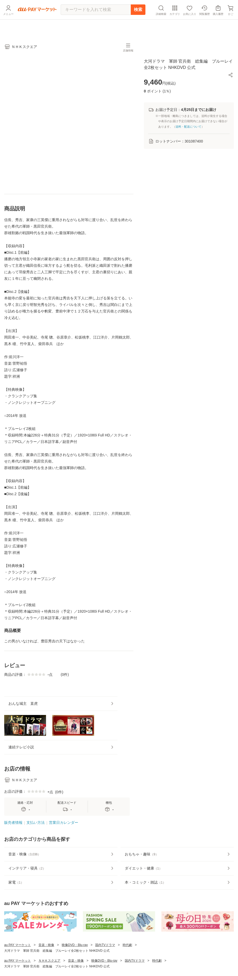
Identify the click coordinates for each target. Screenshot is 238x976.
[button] (231, 75)
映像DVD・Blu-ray (75, 964)
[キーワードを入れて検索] (96, 21)
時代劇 (127, 964)
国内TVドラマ (105, 964)
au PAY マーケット (17, 964)
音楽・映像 (46, 964)
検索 (138, 21)
